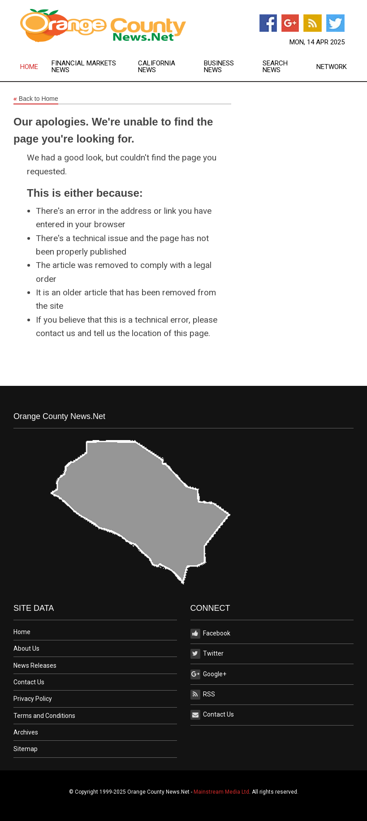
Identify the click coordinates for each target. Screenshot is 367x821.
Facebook (210, 634)
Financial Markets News (84, 66)
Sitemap (25, 748)
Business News (219, 66)
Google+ (208, 674)
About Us (26, 648)
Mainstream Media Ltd (221, 792)
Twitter (207, 654)
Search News (275, 66)
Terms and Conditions (44, 715)
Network (331, 67)
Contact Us (28, 682)
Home (29, 67)
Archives (25, 732)
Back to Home (35, 99)
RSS (202, 695)
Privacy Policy (32, 698)
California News (156, 66)
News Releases (34, 665)
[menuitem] (36, 66)
